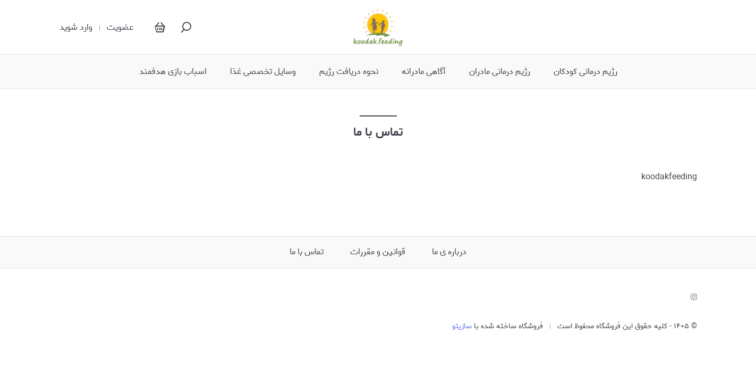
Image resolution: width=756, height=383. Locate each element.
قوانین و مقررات (377, 252)
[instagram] (694, 297)
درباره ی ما (449, 252)
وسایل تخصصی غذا (263, 72)
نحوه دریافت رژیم (348, 72)
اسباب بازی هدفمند (173, 72)
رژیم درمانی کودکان (585, 72)
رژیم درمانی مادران (499, 72)
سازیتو (462, 326)
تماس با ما (307, 252)
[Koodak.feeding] (378, 27)
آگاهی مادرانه (424, 72)
